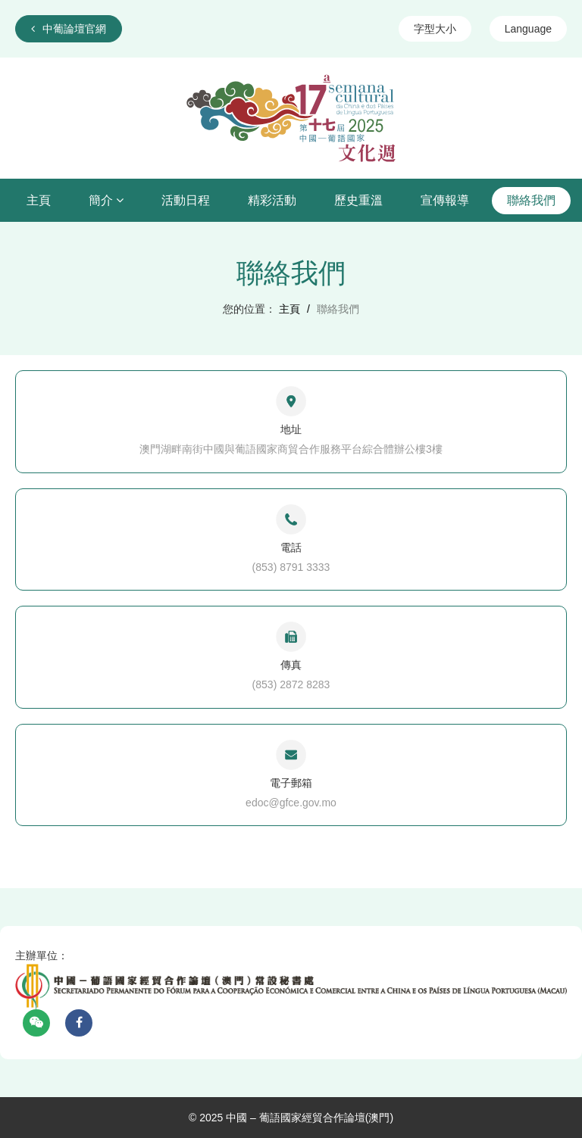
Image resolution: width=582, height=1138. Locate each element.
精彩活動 (272, 200)
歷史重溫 (358, 200)
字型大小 (435, 29)
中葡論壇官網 (68, 29)
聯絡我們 (531, 200)
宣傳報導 (445, 200)
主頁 (39, 200)
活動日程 (185, 200)
